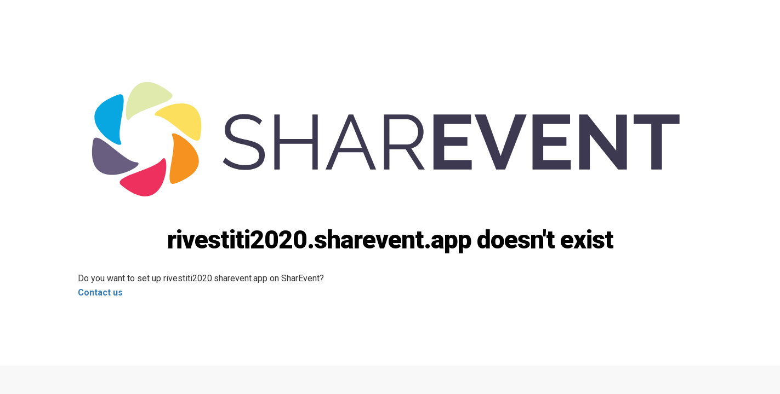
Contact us (100, 292)
